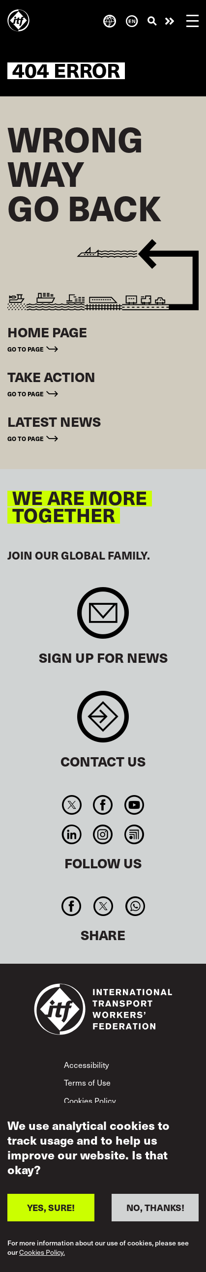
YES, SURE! (51, 1207)
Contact (103, 721)
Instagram (103, 834)
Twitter (72, 805)
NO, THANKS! (155, 1207)
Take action (169, 21)
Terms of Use (87, 1082)
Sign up (103, 618)
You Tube (134, 805)
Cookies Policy (90, 1100)
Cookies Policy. (42, 1252)
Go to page (25, 349)
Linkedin (72, 834)
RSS (134, 834)
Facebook (103, 805)
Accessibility (86, 1065)
